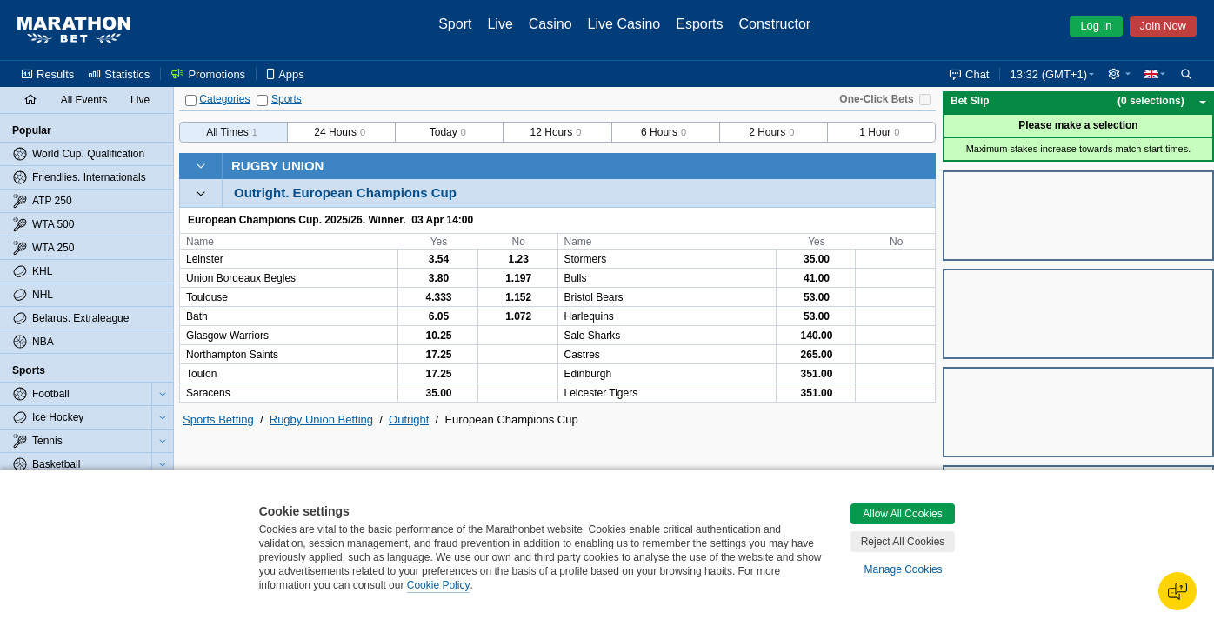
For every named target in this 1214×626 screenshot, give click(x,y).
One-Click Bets (876, 99)
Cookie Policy (438, 585)
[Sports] (262, 100)
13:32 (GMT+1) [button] (1048, 74)
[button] (1119, 74)
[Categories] (191, 100)
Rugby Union (277, 165)
